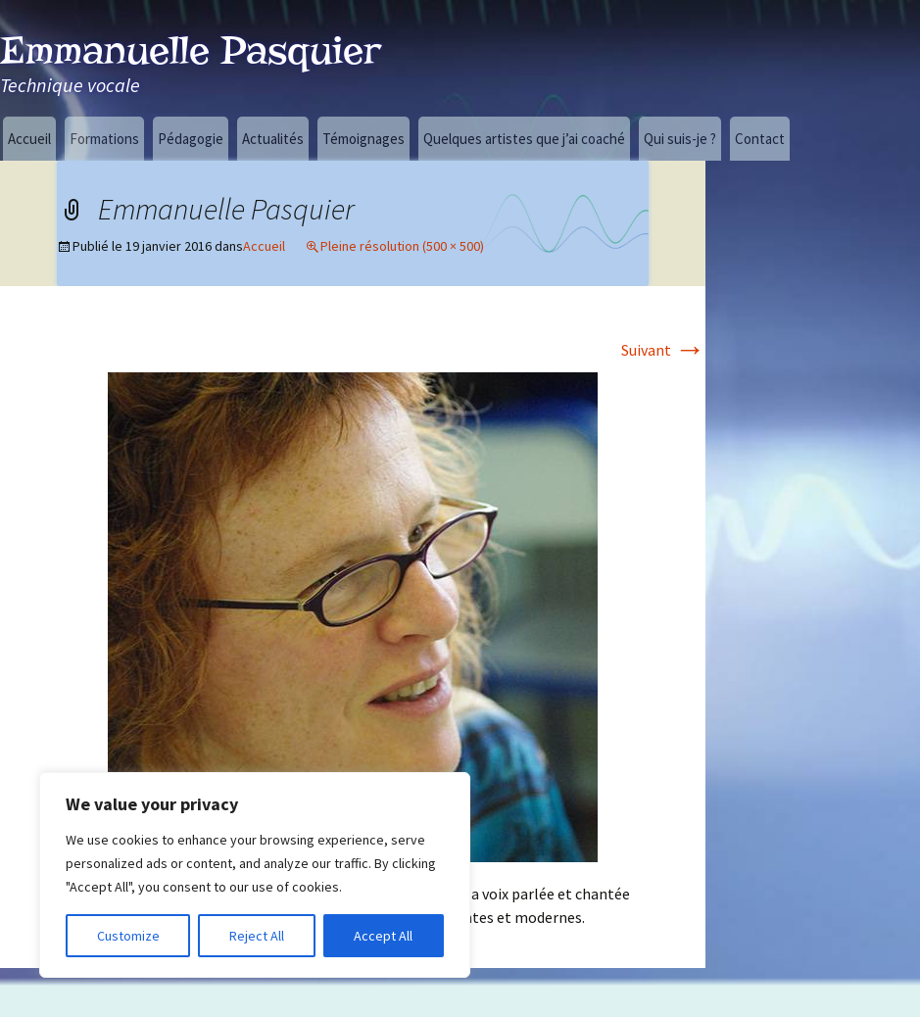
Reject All (256, 935)
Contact (760, 138)
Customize (128, 935)
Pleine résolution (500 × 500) (402, 246)
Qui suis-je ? (680, 138)
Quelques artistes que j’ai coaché (524, 138)
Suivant (663, 350)
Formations (104, 138)
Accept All (383, 935)
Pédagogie (190, 138)
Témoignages (363, 138)
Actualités (273, 138)
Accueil (29, 138)
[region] (254, 875)
